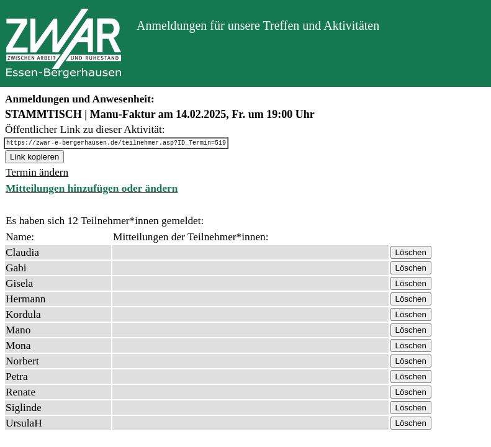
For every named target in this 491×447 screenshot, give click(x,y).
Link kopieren (34, 158)
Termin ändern (37, 174)
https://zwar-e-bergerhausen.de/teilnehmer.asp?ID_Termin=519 (116, 144)
